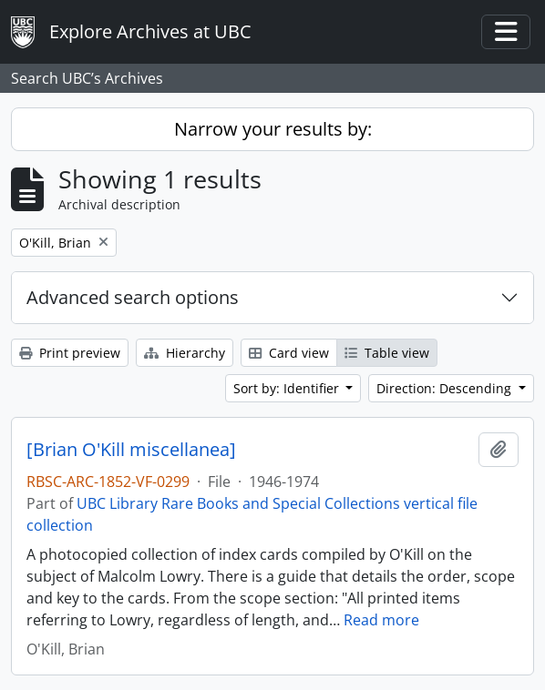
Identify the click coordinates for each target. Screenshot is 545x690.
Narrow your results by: (273, 129)
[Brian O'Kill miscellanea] (131, 450)
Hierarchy (184, 352)
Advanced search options (132, 297)
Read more (381, 620)
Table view (386, 352)
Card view (289, 352)
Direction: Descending (445, 388)
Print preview (69, 352)
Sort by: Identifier (288, 388)
